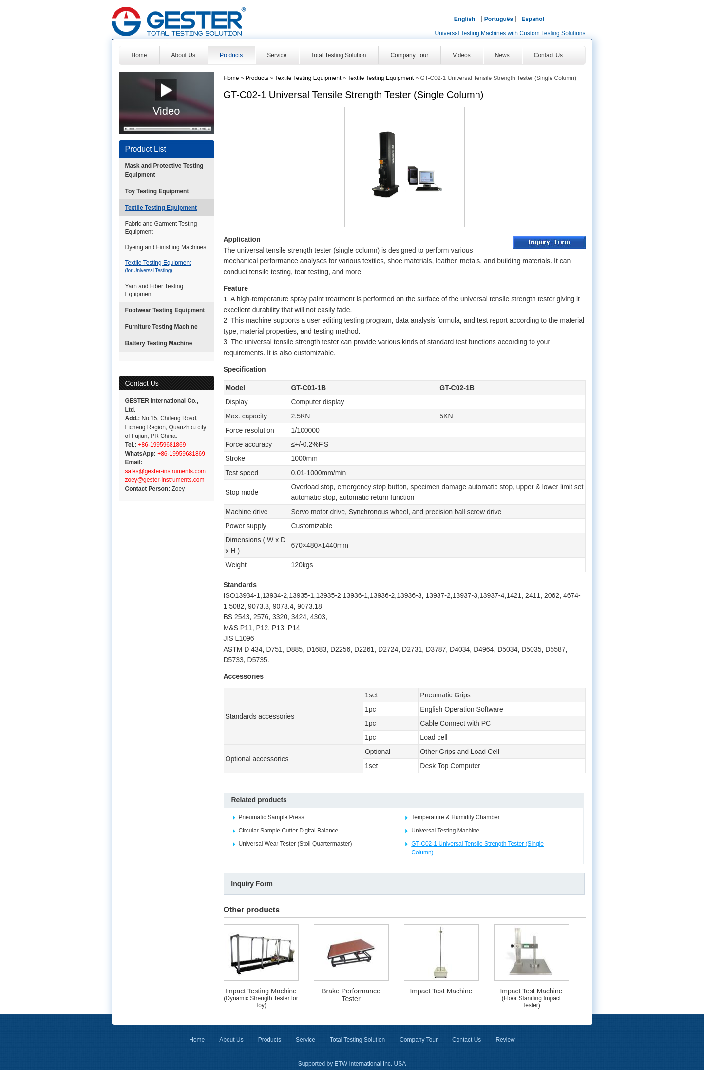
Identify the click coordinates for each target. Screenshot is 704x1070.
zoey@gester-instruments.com (165, 479)
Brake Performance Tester (351, 995)
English (464, 19)
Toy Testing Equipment (157, 191)
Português (498, 19)
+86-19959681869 (161, 444)
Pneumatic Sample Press (271, 817)
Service (305, 1039)
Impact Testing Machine (261, 998)
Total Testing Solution (357, 1039)
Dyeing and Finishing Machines (166, 247)
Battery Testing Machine (158, 343)
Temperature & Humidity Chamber (455, 817)
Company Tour (419, 1039)
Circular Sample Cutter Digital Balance (289, 830)
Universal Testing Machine (445, 830)
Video (166, 111)
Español (532, 19)
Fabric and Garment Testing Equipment (161, 227)
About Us (231, 1039)
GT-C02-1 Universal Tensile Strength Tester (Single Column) (477, 848)
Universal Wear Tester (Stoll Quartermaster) (295, 843)
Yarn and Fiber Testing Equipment (154, 290)
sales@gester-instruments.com (165, 471)
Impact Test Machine (441, 991)
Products (258, 78)
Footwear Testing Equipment (165, 310)
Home (231, 78)
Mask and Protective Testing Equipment (164, 170)
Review (504, 1039)
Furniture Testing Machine (161, 326)
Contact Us (142, 383)
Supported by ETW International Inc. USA (352, 1063)
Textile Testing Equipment (161, 207)
